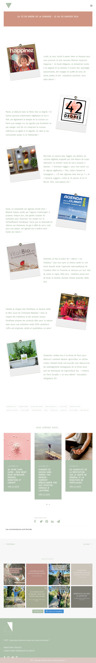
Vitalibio (47, 262)
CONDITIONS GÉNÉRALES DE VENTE (19, 650)
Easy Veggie (66, 156)
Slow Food (54, 410)
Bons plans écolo (51, 406)
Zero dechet (84, 410)
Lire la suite (13, 486)
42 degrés (43, 112)
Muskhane (30, 309)
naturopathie (36, 410)
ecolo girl (63, 406)
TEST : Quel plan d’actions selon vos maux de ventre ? (26, 640)
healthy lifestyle (12, 410)
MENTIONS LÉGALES (13, 647)
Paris (45, 410)
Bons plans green (36, 406)
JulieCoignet (25, 410)
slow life (63, 410)
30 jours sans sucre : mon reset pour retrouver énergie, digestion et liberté (17, 476)
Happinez (47, 64)
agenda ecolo (11, 406)
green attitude (75, 406)
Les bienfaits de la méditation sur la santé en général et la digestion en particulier (78, 476)
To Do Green (73, 410)
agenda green (23, 406)
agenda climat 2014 (36, 209)
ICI (68, 182)
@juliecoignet (48, 559)
